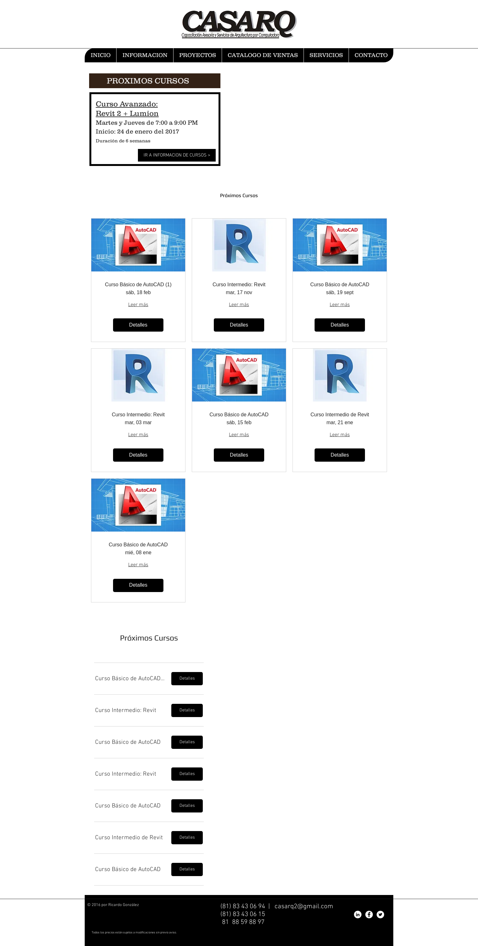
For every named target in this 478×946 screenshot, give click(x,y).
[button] (130, 678)
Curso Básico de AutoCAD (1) (138, 284)
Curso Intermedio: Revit (239, 284)
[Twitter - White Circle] (380, 914)
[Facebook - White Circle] (369, 914)
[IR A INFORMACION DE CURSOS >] (177, 155)
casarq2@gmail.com (304, 906)
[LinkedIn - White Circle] (357, 914)
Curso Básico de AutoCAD (339, 284)
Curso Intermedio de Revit (339, 414)
